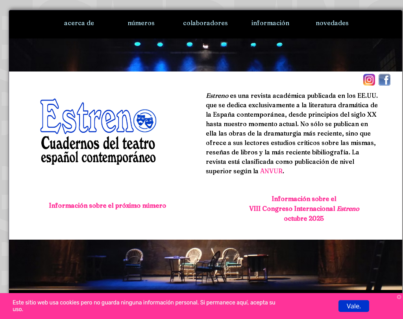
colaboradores (205, 23)
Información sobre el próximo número (107, 205)
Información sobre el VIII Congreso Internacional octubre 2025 (304, 208)
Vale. (354, 305)
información (270, 23)
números (141, 23)
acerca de (79, 23)
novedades (332, 23)
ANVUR (271, 171)
